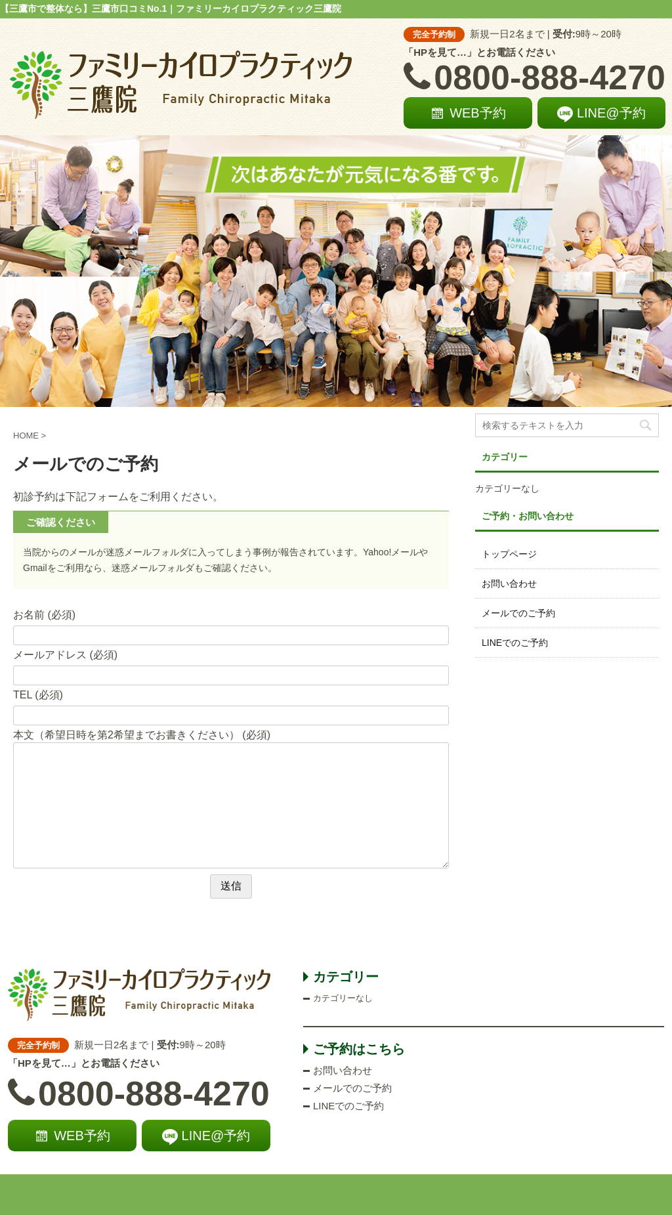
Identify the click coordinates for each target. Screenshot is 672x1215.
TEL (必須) (38, 694)
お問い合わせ (509, 583)
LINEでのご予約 (515, 642)
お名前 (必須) (44, 614)
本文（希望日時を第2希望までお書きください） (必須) (141, 734)
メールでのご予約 (518, 613)
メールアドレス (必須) (65, 654)
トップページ (509, 554)
